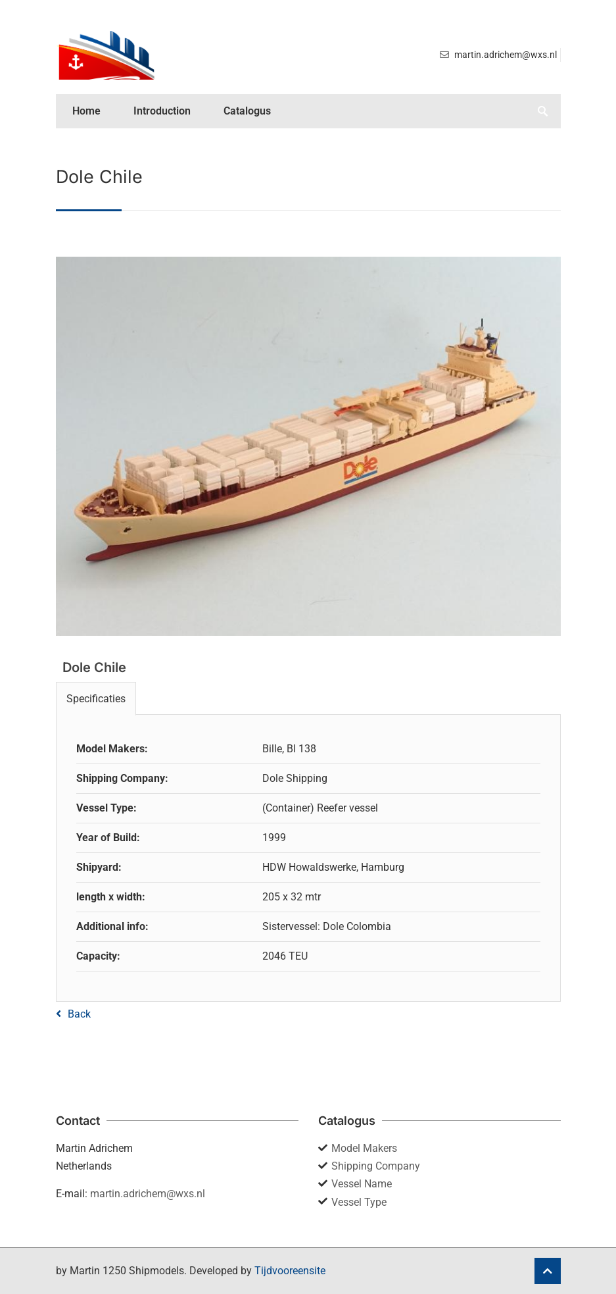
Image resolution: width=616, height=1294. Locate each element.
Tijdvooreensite (289, 1270)
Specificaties (96, 698)
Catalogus (247, 111)
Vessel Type (359, 1202)
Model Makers (364, 1148)
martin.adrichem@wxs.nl (147, 1193)
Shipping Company (375, 1166)
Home (86, 111)
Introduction (162, 111)
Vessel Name (361, 1184)
